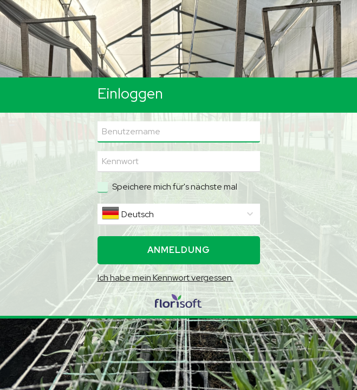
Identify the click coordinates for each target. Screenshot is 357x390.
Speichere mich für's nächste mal (174, 186)
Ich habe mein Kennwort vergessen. (165, 277)
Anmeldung (178, 250)
